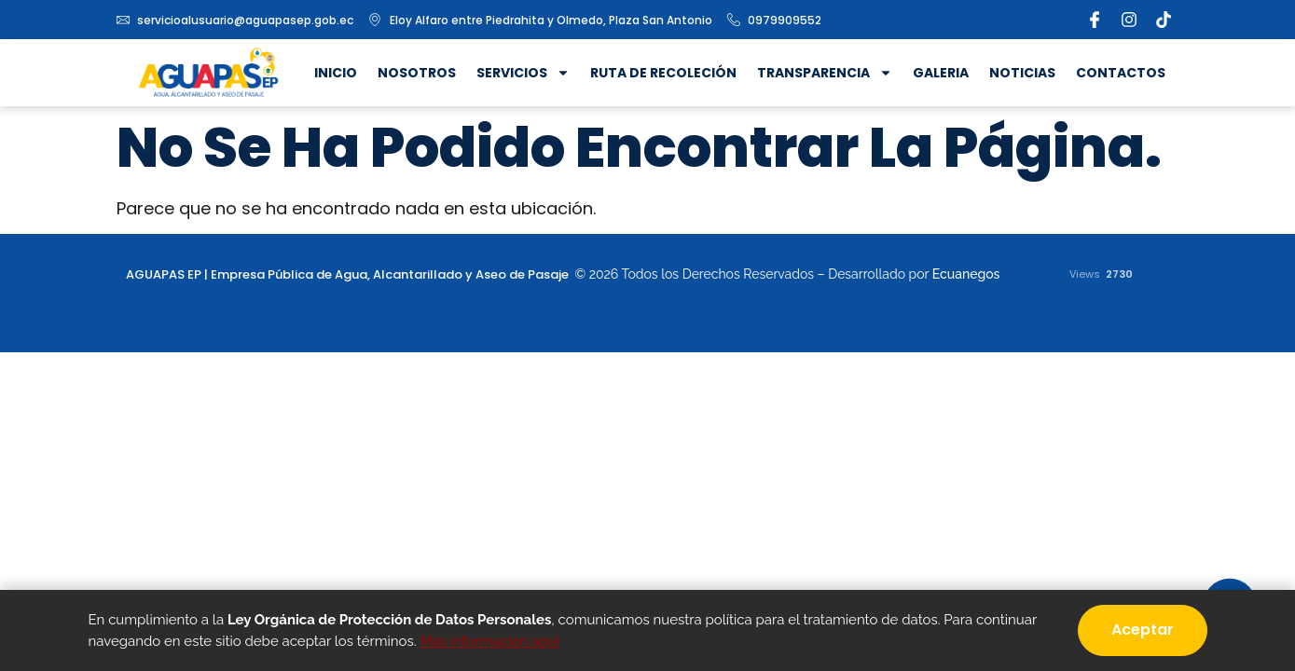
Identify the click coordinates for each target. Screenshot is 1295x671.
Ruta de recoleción (663, 72)
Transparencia (824, 72)
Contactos (1120, 72)
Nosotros (417, 72)
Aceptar (1142, 629)
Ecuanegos (966, 274)
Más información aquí (489, 641)
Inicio (335, 72)
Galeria (941, 72)
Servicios (523, 72)
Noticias (1022, 72)
